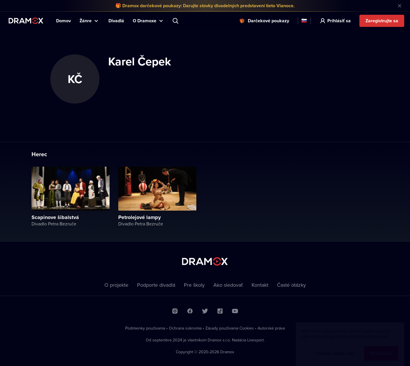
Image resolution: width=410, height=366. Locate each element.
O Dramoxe (144, 20)
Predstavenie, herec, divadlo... (176, 21)
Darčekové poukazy (268, 20)
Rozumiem (381, 347)
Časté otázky (291, 284)
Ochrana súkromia (185, 328)
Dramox (26, 21)
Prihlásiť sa (339, 20)
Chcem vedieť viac (335, 347)
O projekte (116, 284)
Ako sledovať (228, 284)
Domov (63, 20)
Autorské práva (271, 328)
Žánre (86, 20)
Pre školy (194, 284)
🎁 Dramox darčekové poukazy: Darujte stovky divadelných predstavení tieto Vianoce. (205, 5)
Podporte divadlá (156, 284)
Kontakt (260, 284)
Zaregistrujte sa (381, 20)
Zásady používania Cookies (229, 328)
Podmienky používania (145, 328)
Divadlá (116, 20)
